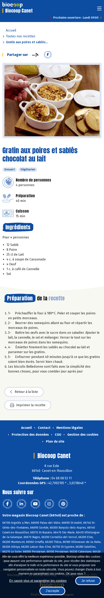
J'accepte (52, 591)
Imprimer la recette (27, 405)
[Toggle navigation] (99, 9)
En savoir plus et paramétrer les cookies (38, 580)
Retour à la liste (24, 392)
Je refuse (88, 580)
